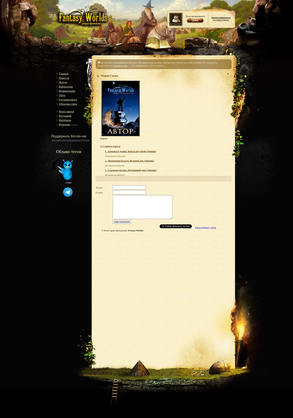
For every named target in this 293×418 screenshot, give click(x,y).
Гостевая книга (68, 99)
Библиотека (66, 86)
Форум (63, 82)
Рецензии (64, 124)
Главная (63, 73)
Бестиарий (65, 115)
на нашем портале (220, 18)
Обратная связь (68, 103)
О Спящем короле (110, 146)
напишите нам (120, 65)
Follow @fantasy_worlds (205, 227)
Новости (64, 77)
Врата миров (66, 111)
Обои (62, 95)
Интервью (65, 120)
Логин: (99, 187)
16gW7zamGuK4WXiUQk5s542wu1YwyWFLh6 (70, 140)
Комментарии (67, 90)
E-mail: (99, 192)
